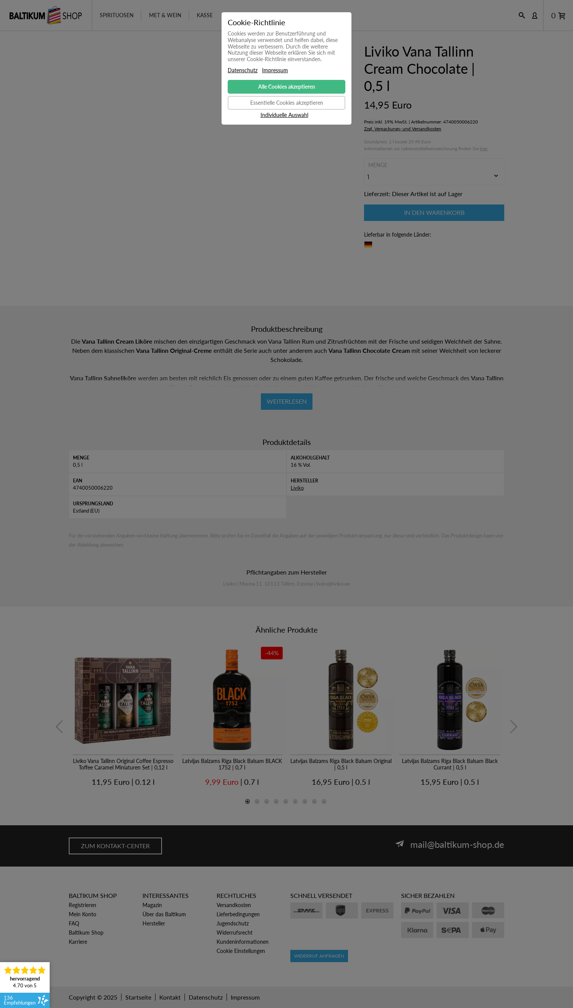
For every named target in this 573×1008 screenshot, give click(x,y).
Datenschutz (242, 70)
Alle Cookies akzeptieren (286, 86)
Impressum (275, 70)
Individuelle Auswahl (284, 115)
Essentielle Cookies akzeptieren (286, 102)
